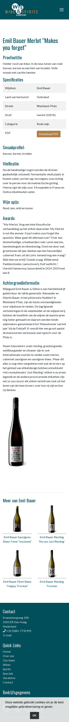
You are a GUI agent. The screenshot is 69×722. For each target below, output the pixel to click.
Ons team (9, 660)
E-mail (7, 635)
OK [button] (35, 715)
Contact (8, 682)
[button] (54, 707)
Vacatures (9, 678)
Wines (7, 664)
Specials (8, 673)
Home (7, 651)
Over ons (8, 656)
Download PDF (48, 134)
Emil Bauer (43, 88)
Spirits (7, 669)
